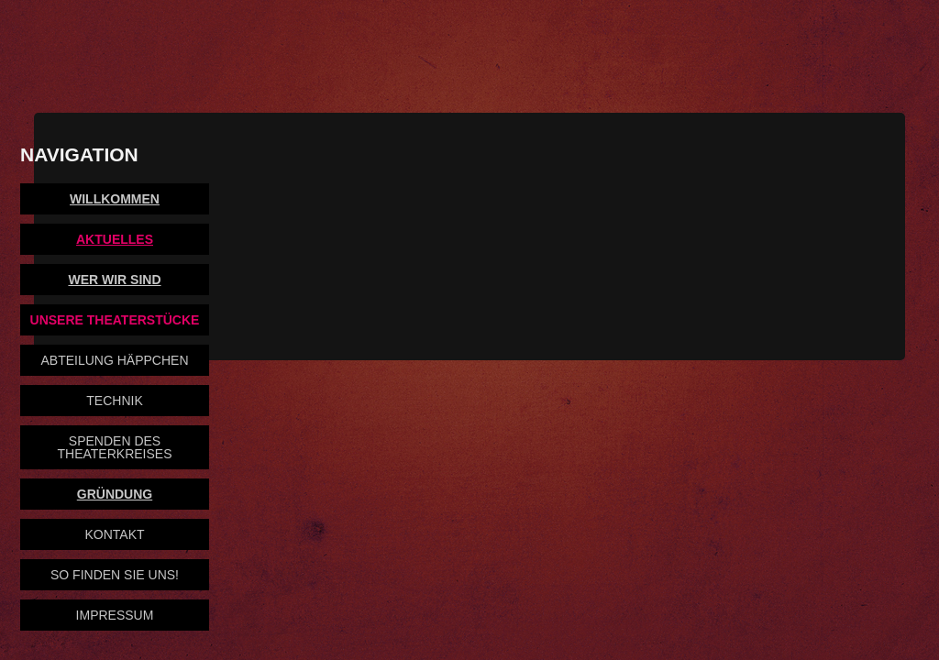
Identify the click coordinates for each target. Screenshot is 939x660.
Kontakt (114, 534)
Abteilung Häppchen (114, 360)
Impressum (115, 615)
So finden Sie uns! (114, 574)
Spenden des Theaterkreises (115, 447)
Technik (114, 400)
